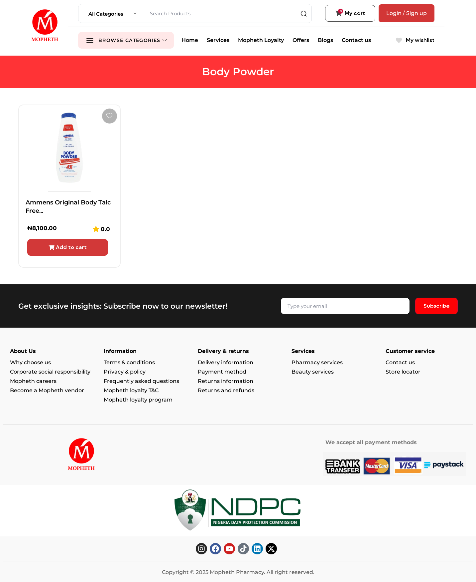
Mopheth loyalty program (138, 400)
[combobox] (112, 13)
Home (189, 40)
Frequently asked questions (141, 381)
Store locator (403, 372)
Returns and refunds (226, 390)
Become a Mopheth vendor (47, 390)
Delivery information (225, 362)
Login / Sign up (406, 13)
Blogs (325, 40)
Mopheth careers (33, 381)
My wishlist (415, 40)
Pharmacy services (317, 362)
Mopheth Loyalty (261, 40)
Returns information (225, 381)
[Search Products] (225, 13)
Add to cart (68, 247)
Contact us (356, 40)
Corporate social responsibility (50, 372)
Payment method (222, 372)
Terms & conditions (129, 362)
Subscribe (436, 305)
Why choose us (30, 362)
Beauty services (313, 372)
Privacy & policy (125, 372)
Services (218, 40)
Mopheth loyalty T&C (131, 390)
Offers (301, 40)
